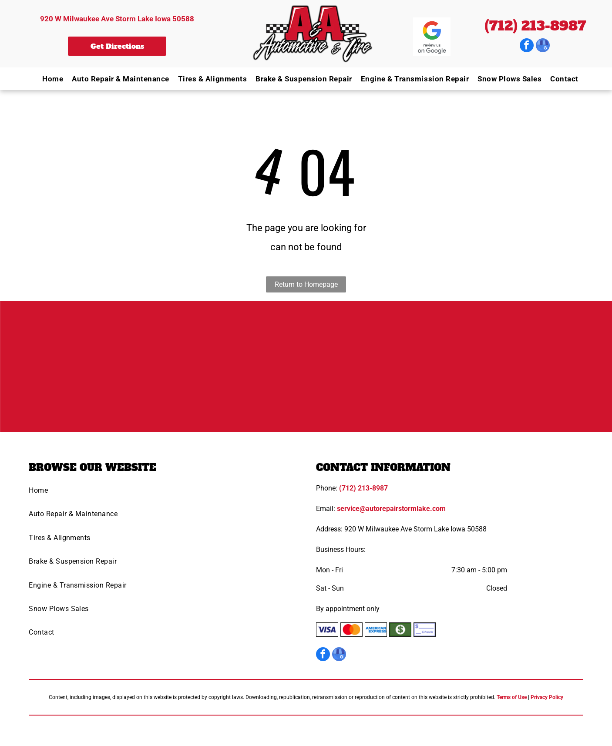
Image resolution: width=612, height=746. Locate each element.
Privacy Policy (547, 697)
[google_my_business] (543, 46)
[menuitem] (48, 78)
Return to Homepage (306, 284)
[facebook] (527, 46)
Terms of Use (512, 697)
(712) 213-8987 (535, 26)
